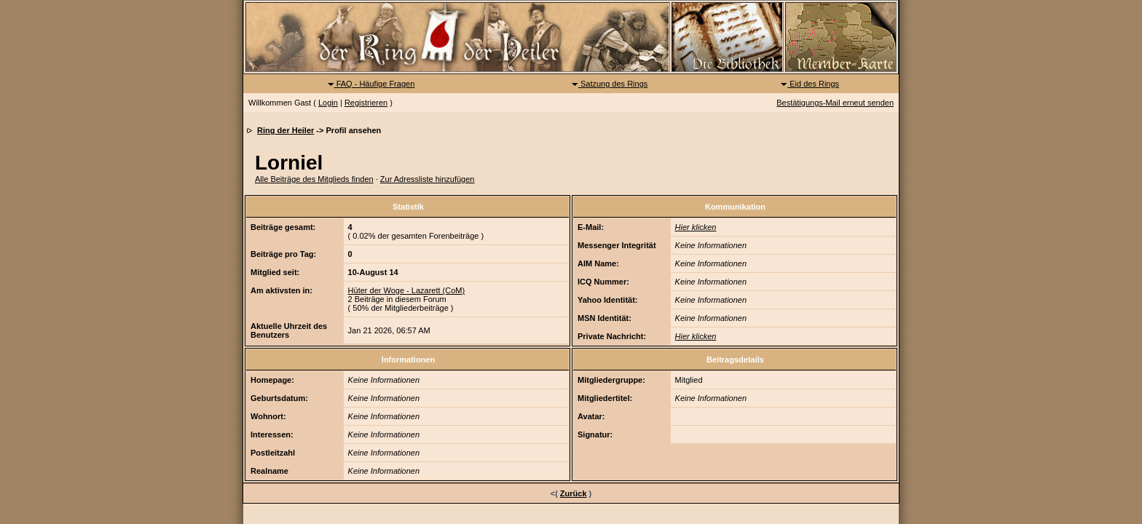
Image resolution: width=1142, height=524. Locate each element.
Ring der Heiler (285, 130)
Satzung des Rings (609, 83)
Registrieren (365, 102)
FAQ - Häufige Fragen (371, 83)
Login (328, 102)
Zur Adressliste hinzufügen (427, 179)
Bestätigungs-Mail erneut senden (835, 102)
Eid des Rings (809, 83)
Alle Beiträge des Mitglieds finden (314, 179)
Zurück (573, 493)
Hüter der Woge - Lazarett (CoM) (406, 290)
